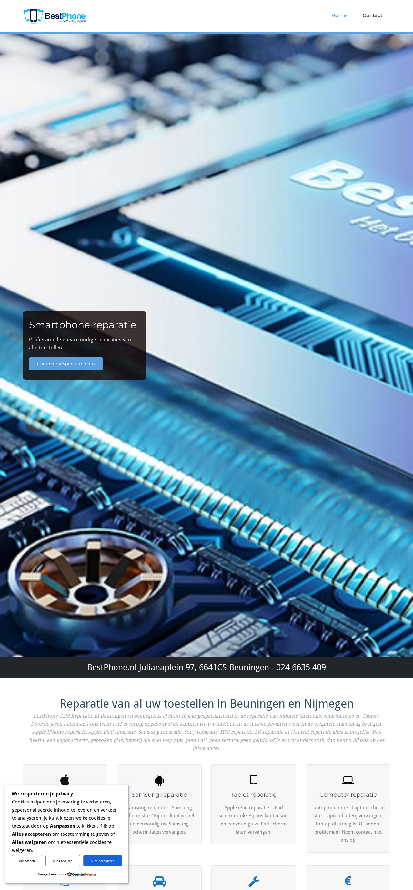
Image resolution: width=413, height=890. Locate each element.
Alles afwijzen (63, 861)
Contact (372, 15)
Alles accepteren (103, 861)
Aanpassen (27, 861)
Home (339, 15)
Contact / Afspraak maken (66, 363)
